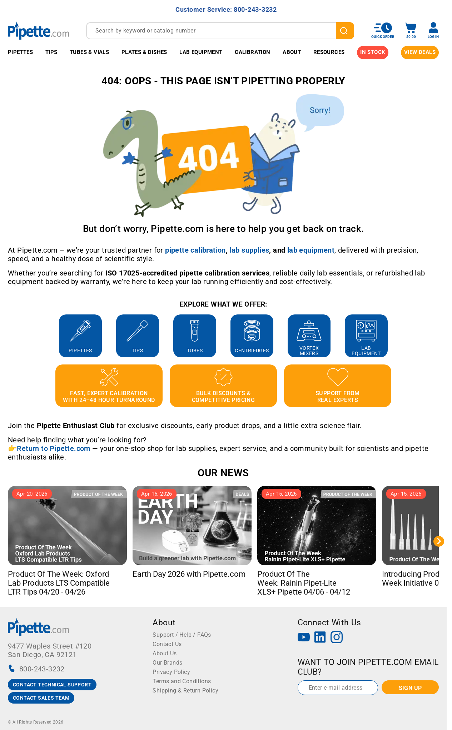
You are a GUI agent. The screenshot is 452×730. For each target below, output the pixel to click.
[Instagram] (337, 638)
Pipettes (20, 52)
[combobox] (220, 30)
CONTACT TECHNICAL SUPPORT (52, 684)
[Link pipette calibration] (195, 250)
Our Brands (167, 662)
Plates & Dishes (144, 52)
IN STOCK (372, 52)
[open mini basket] (411, 30)
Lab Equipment (200, 52)
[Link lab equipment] (310, 250)
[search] (345, 30)
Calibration (252, 52)
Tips (51, 52)
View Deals (420, 52)
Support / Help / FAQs (182, 634)
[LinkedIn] (320, 638)
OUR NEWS (223, 473)
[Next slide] (438, 541)
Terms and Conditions (182, 681)
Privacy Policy (171, 672)
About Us (165, 653)
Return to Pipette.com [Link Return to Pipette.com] (53, 448)
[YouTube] (304, 638)
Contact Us (167, 644)
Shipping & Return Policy (185, 690)
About (292, 52)
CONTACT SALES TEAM (41, 698)
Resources (329, 52)
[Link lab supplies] (249, 250)
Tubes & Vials (89, 52)
